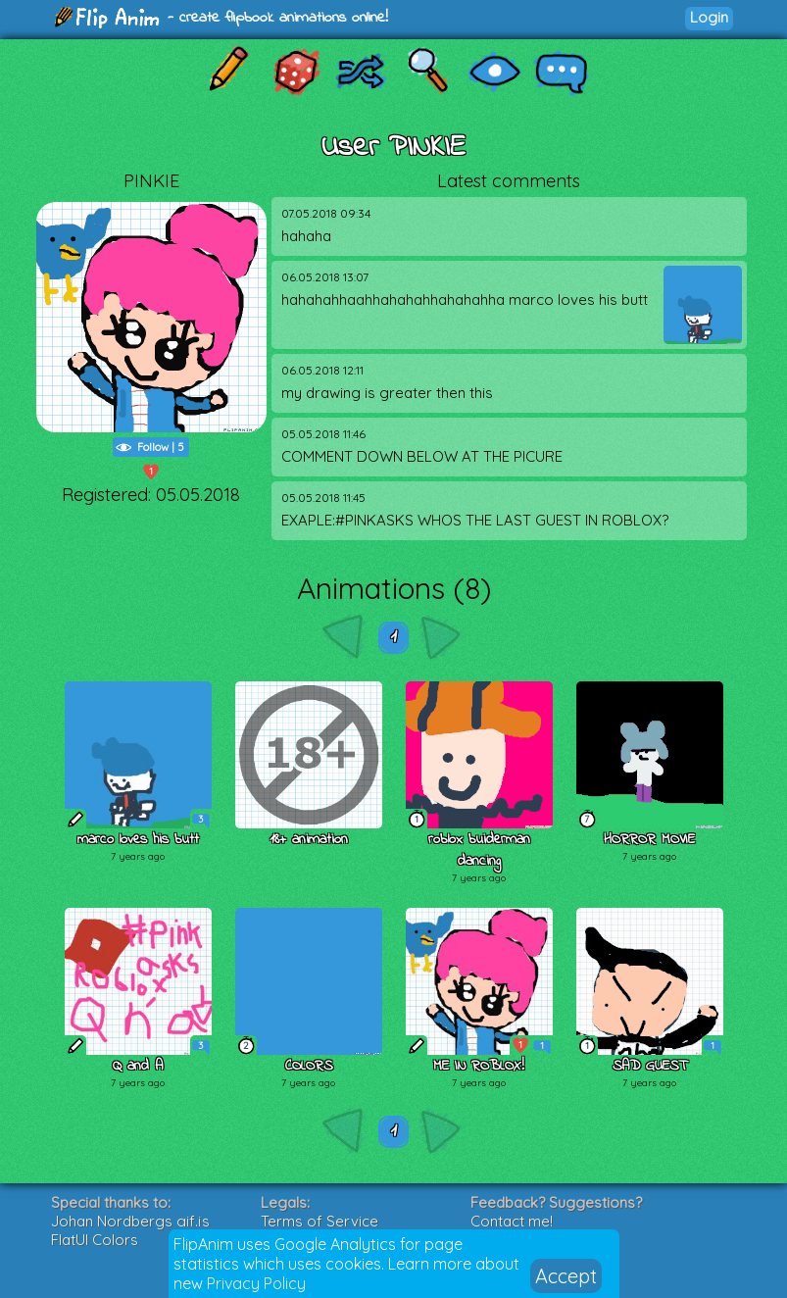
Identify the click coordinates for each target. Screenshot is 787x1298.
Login (709, 17)
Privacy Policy (256, 1283)
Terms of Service (319, 1221)
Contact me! (511, 1221)
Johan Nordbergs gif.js (130, 1221)
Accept (566, 1276)
